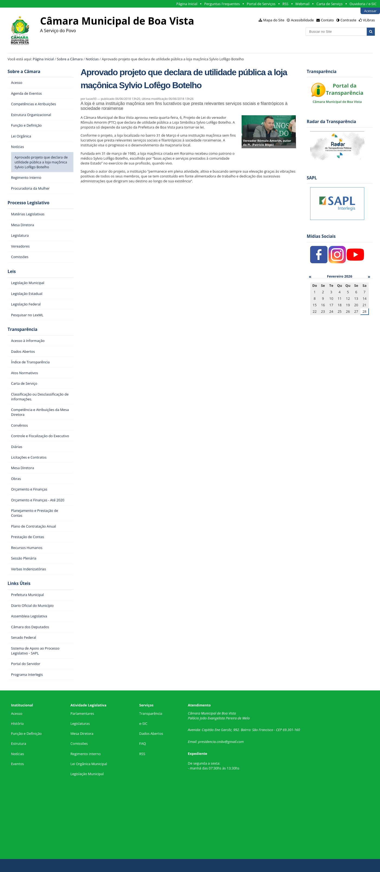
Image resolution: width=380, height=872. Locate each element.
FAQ (142, 743)
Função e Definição (26, 733)
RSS (285, 3)
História (17, 723)
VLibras (369, 20)
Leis (12, 271)
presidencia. (207, 741)
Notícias (92, 59)
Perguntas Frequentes (222, 3)
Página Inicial (186, 3)
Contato (327, 20)
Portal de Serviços (261, 3)
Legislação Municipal (87, 773)
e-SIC (143, 723)
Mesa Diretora (81, 733)
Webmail (302, 3)
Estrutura (18, 743)
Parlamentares (82, 713)
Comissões (79, 743)
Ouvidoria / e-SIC (362, 3)
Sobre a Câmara (70, 59)
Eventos (17, 763)
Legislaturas (80, 723)
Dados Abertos (151, 733)
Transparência (22, 329)
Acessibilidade (302, 20)
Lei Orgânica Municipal (88, 763)
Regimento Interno (85, 753)
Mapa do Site (273, 20)
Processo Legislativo (28, 203)
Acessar (370, 10)
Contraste (348, 20)
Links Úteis (19, 583)
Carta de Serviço (329, 3)
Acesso (16, 713)
